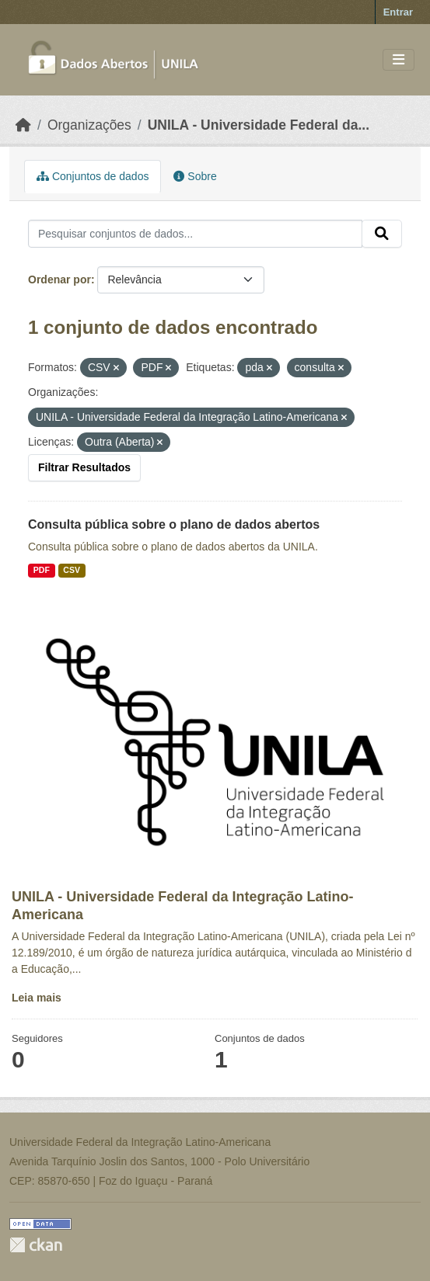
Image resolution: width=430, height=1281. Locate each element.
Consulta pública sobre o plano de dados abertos (174, 524)
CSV (71, 570)
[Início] (23, 125)
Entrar (398, 12)
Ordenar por (59, 279)
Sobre (194, 176)
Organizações (89, 125)
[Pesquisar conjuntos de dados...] (195, 234)
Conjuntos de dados (93, 176)
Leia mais (36, 997)
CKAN (35, 1245)
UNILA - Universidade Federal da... (258, 125)
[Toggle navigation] (398, 60)
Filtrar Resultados (84, 467)
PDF (41, 570)
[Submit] (382, 234)
